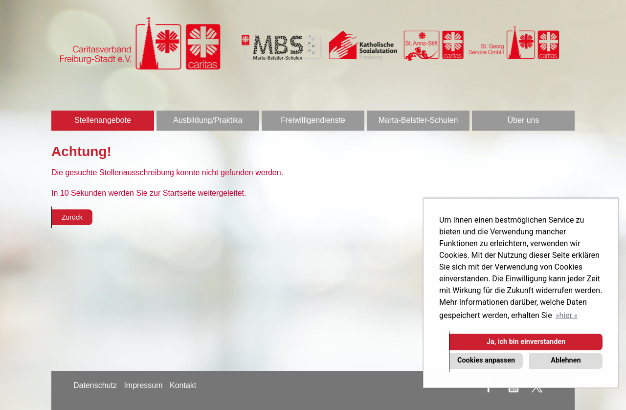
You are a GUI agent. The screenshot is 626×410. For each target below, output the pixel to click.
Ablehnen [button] (566, 360)
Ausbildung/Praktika (207, 120)
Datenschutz (95, 385)
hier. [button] (566, 315)
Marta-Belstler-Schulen (418, 120)
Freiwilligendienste (313, 120)
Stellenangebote (102, 120)
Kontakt (183, 385)
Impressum (143, 385)
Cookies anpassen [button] (486, 360)
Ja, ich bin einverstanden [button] (526, 342)
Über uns (523, 120)
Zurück (72, 217)
